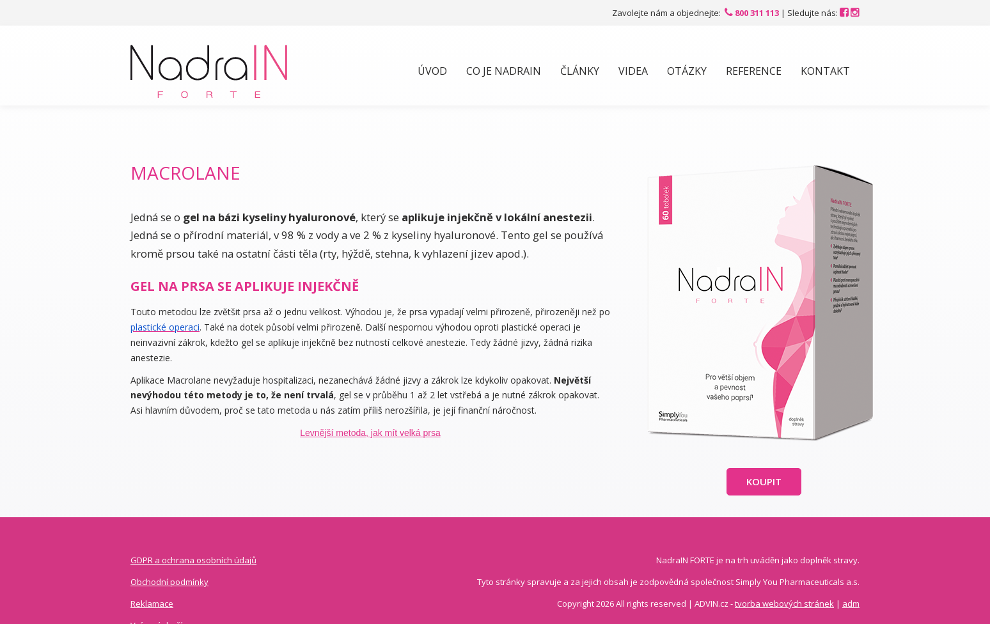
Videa (633, 71)
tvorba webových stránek (784, 603)
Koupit (764, 481)
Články (579, 71)
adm (851, 603)
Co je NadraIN (503, 71)
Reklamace (151, 603)
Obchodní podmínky (169, 582)
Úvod (432, 71)
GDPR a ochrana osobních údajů (193, 560)
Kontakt (825, 71)
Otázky (687, 71)
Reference (754, 71)
